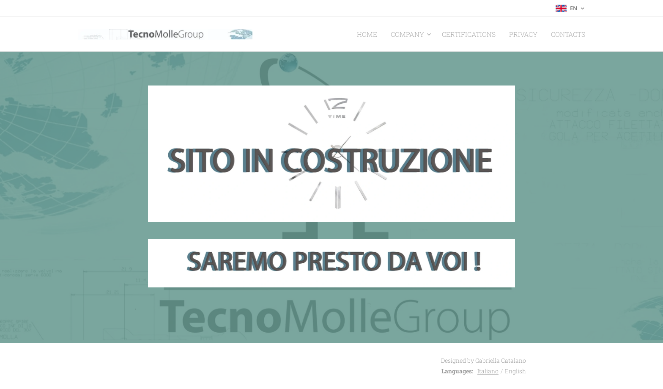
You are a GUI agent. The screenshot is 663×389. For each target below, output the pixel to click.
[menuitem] (387, 34)
